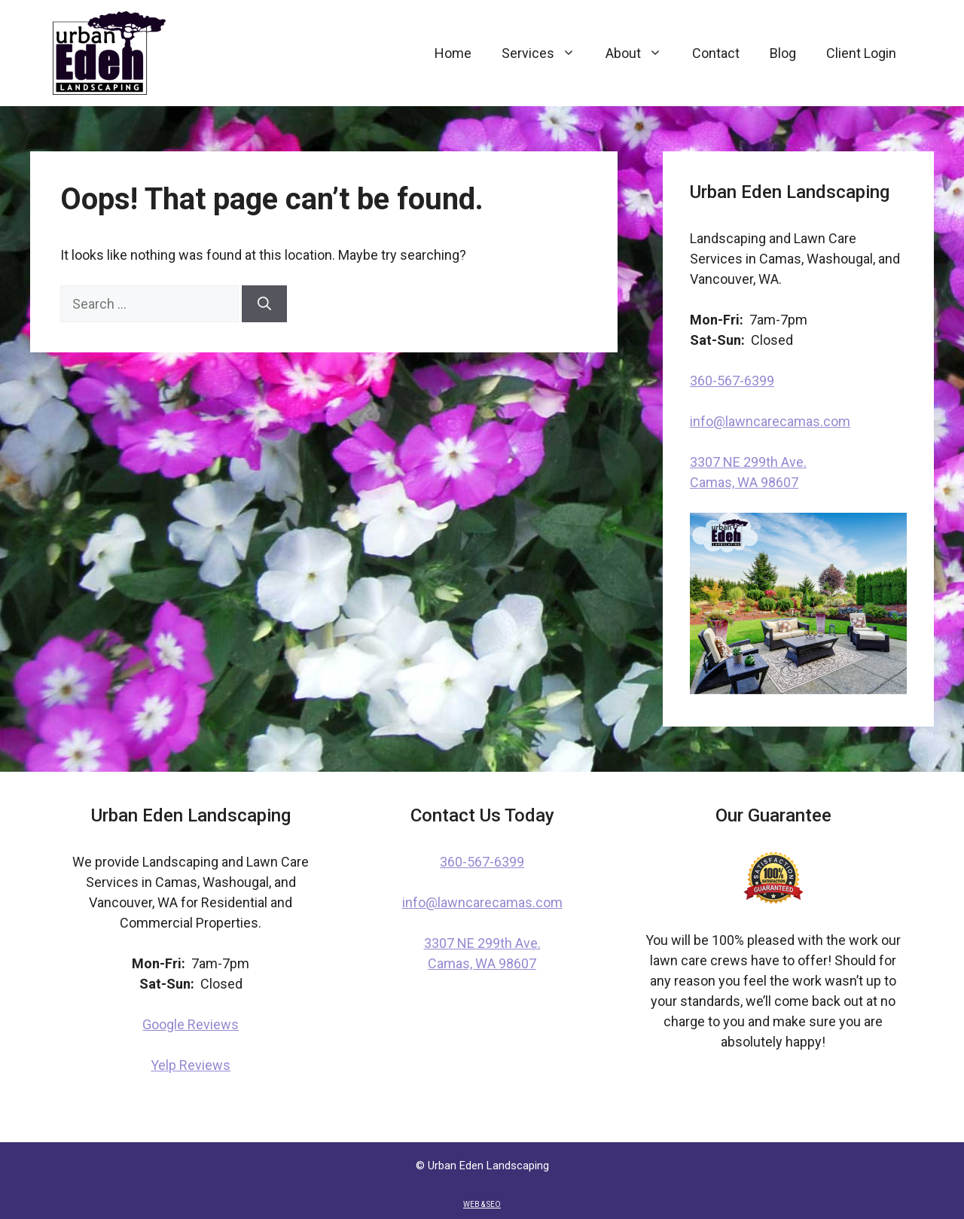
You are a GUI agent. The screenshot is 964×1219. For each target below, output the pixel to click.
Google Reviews (190, 1024)
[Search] (264, 303)
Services (546, 53)
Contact (716, 53)
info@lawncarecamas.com (770, 421)
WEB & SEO (482, 1204)
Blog (783, 53)
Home (453, 53)
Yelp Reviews (190, 1065)
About (641, 53)
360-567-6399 (732, 381)
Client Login (861, 53)
